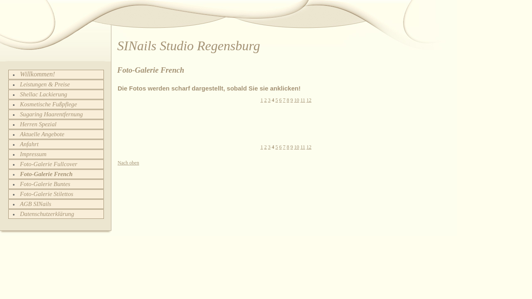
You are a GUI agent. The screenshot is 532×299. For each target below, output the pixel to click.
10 (296, 100)
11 (302, 100)
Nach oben (128, 163)
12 (308, 100)
